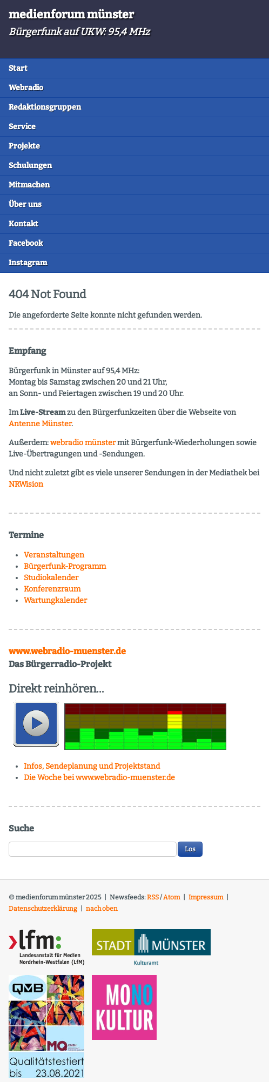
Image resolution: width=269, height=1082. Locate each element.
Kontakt (23, 224)
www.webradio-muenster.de (67, 651)
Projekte (24, 146)
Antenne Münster (40, 423)
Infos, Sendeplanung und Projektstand (92, 766)
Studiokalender (51, 577)
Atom (171, 897)
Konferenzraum (52, 589)
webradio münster (83, 442)
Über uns (25, 204)
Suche (21, 828)
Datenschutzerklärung (43, 908)
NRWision (26, 484)
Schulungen (30, 165)
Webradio (26, 87)
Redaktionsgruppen (45, 107)
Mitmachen (29, 185)
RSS (153, 897)
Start (18, 68)
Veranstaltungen (54, 555)
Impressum (206, 897)
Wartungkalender (55, 600)
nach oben (102, 908)
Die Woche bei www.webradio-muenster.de (99, 777)
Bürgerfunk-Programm (65, 566)
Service (22, 126)
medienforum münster (71, 15)
